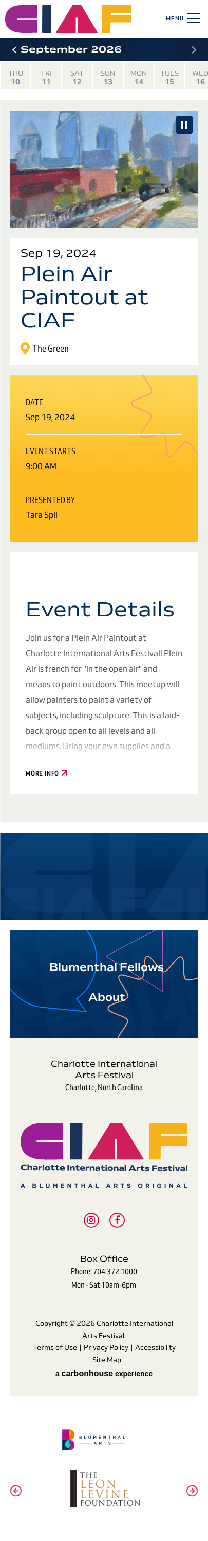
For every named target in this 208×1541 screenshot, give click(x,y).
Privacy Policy (106, 1347)
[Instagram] (91, 1220)
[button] (14, 49)
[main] (104, 479)
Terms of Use (55, 1347)
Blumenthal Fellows (106, 967)
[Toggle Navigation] (192, 18)
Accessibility (155, 1347)
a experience (104, 1373)
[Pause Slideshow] (184, 125)
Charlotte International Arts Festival (104, 1155)
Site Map (106, 1359)
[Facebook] (117, 1220)
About (106, 997)
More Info (46, 774)
